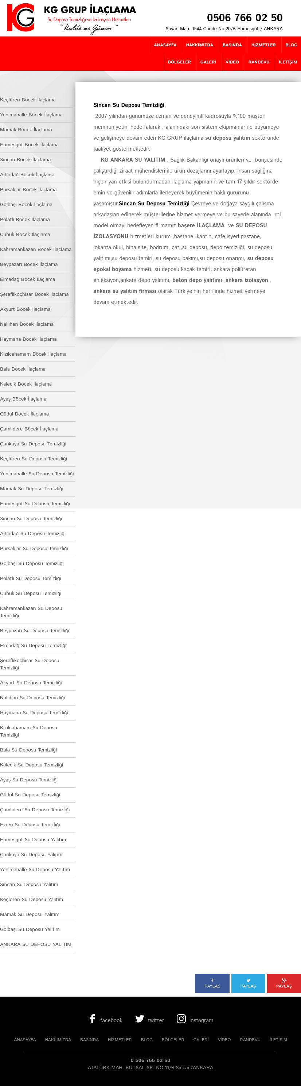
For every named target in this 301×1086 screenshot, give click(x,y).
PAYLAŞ (212, 983)
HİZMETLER (120, 1040)
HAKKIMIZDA (58, 1040)
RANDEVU (250, 1040)
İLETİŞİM (278, 1040)
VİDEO (224, 1040)
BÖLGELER (173, 1040)
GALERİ (201, 1040)
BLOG (147, 1040)
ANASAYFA (25, 1040)
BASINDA (89, 1040)
